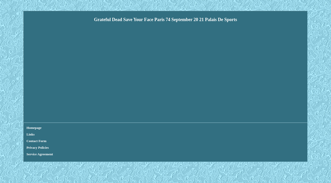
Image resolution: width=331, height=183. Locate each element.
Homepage (33, 128)
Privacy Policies (94, 128)
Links (50, 128)
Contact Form (68, 128)
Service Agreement (122, 128)
